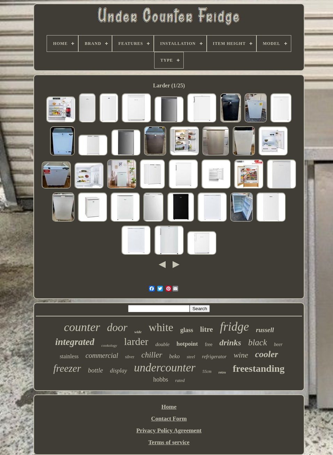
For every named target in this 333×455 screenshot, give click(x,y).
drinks (230, 342)
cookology (109, 345)
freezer (67, 368)
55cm (207, 371)
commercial (102, 355)
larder (136, 341)
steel (191, 356)
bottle (95, 370)
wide (138, 332)
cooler (266, 354)
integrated (75, 342)
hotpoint (187, 343)
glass (186, 330)
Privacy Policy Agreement (169, 430)
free (209, 344)
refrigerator (214, 356)
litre (206, 329)
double (162, 344)
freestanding (259, 368)
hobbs (160, 379)
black (257, 342)
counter (82, 327)
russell (265, 330)
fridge (234, 327)
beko (174, 356)
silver (130, 356)
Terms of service (168, 442)
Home (168, 406)
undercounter (165, 367)
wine (240, 355)
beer (278, 344)
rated (179, 380)
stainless (69, 356)
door (117, 327)
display (118, 370)
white (161, 327)
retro (222, 372)
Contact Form (169, 418)
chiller (151, 355)
